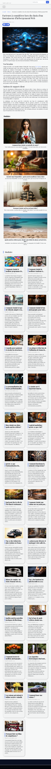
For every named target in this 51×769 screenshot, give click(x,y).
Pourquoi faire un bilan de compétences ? (13, 735)
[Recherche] (39, 2)
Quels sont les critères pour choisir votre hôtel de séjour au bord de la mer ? (25, 240)
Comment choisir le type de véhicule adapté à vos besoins (14, 310)
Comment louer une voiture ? (35, 696)
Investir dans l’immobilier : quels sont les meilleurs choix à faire (25, 177)
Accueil (4, 12)
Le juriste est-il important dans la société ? (35, 389)
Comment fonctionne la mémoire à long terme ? (37, 465)
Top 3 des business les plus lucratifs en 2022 (36, 581)
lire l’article (38, 66)
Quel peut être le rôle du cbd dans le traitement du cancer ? (14, 504)
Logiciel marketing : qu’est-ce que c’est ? (35, 426)
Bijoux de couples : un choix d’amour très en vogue (13, 582)
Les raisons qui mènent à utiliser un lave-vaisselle (14, 696)
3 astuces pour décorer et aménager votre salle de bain (37, 543)
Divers (8, 12)
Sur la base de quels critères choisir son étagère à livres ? (35, 620)
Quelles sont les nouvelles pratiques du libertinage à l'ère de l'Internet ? (14, 620)
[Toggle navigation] (4, 7)
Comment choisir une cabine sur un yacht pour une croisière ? (37, 504)
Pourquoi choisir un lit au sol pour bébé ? (25, 208)
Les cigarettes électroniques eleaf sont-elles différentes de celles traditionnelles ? (37, 660)
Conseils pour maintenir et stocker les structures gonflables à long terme (14, 350)
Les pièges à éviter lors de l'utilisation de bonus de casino (37, 350)
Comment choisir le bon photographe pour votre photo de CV (37, 310)
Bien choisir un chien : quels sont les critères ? (13, 426)
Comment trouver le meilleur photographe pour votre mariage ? (13, 659)
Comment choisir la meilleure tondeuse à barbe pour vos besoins (36, 271)
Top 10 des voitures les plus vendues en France (13, 542)
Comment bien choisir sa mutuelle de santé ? (25, 145)
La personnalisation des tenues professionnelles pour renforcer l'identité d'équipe (14, 390)
